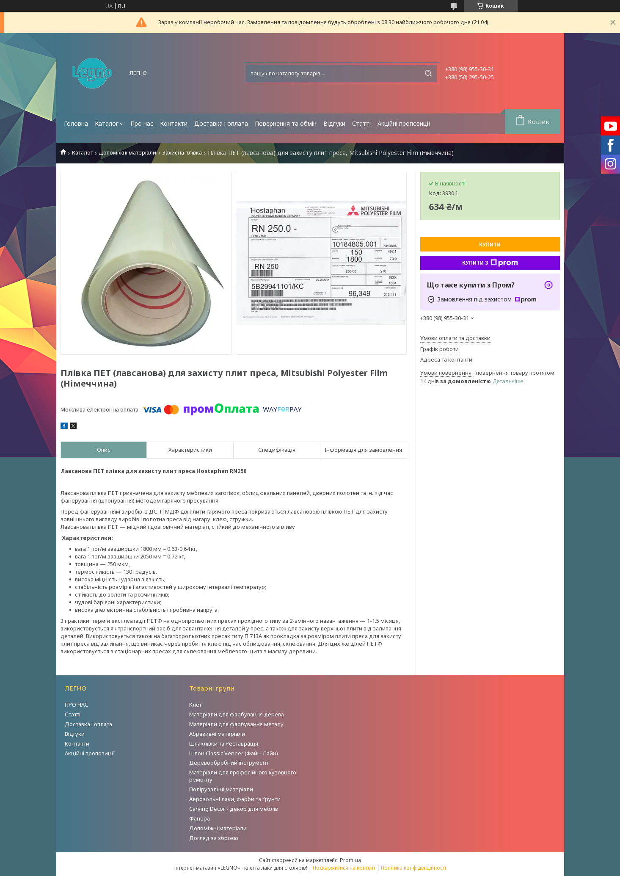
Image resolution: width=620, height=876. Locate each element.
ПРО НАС (76, 704)
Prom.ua (350, 860)
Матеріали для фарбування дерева (236, 714)
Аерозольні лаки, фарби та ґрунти (235, 799)
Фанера (199, 818)
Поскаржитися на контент (344, 867)
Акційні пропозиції (404, 123)
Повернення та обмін (286, 123)
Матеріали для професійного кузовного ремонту (242, 775)
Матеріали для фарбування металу (236, 724)
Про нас (141, 123)
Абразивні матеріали (217, 734)
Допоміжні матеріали (127, 152)
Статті (361, 123)
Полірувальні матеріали (221, 789)
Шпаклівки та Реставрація (223, 743)
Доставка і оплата (221, 123)
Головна (76, 123)
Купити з (490, 263)
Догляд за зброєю (213, 838)
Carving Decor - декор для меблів (233, 808)
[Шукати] (428, 73)
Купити (490, 244)
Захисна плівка (182, 152)
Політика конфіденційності (413, 867)
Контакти (173, 123)
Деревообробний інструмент (229, 762)
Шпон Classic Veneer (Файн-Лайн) (233, 753)
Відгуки (334, 123)
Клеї (195, 704)
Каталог (106, 123)
